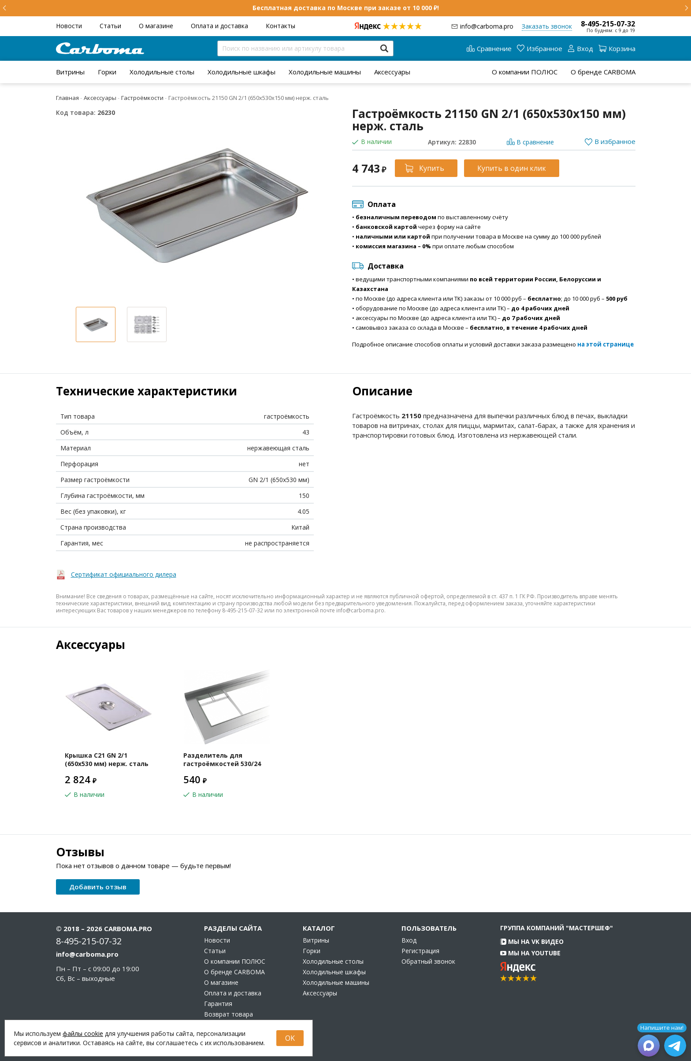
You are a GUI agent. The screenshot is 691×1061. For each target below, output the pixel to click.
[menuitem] (70, 72)
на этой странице (605, 344)
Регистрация (420, 951)
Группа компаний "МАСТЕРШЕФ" (556, 928)
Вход (408, 940)
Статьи (110, 26)
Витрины (70, 71)
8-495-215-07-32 (608, 24)
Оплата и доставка (219, 26)
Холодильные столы (162, 71)
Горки (107, 71)
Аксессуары (392, 71)
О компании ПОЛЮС (524, 71)
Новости (69, 26)
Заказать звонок (547, 26)
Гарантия (218, 1004)
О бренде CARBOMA (603, 71)
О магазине (156, 26)
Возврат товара (228, 1014)
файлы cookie (83, 1033)
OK (290, 1038)
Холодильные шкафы (241, 71)
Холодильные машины (325, 71)
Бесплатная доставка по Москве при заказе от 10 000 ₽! (346, 8)
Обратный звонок (428, 961)
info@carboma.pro (486, 26)
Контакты (280, 26)
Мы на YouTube (530, 953)
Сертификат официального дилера (123, 574)
